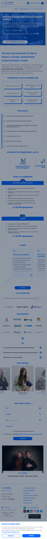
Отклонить (11, 536)
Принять (31, 536)
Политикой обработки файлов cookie (10, 532)
